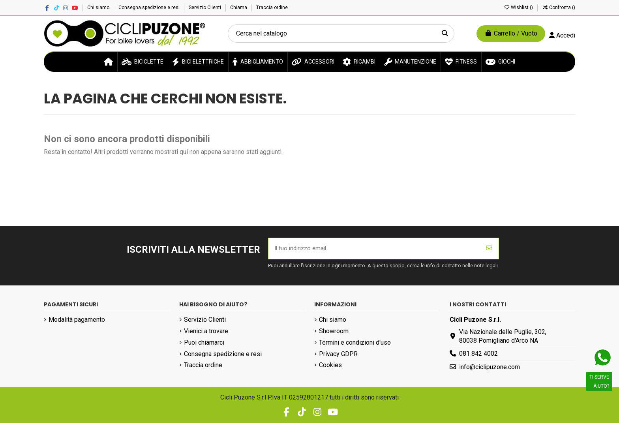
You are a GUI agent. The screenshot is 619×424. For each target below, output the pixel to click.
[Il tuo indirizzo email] (374, 249)
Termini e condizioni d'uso (355, 343)
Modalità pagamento (77, 321)
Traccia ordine (272, 7)
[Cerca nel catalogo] (444, 33)
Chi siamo (99, 7)
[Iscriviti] (489, 249)
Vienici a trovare (206, 332)
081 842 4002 (478, 354)
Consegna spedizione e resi (149, 7)
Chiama (239, 7)
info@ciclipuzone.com (489, 368)
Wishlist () (519, 7)
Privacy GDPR (338, 354)
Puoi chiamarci (204, 343)
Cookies (330, 366)
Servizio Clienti (205, 7)
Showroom (334, 332)
